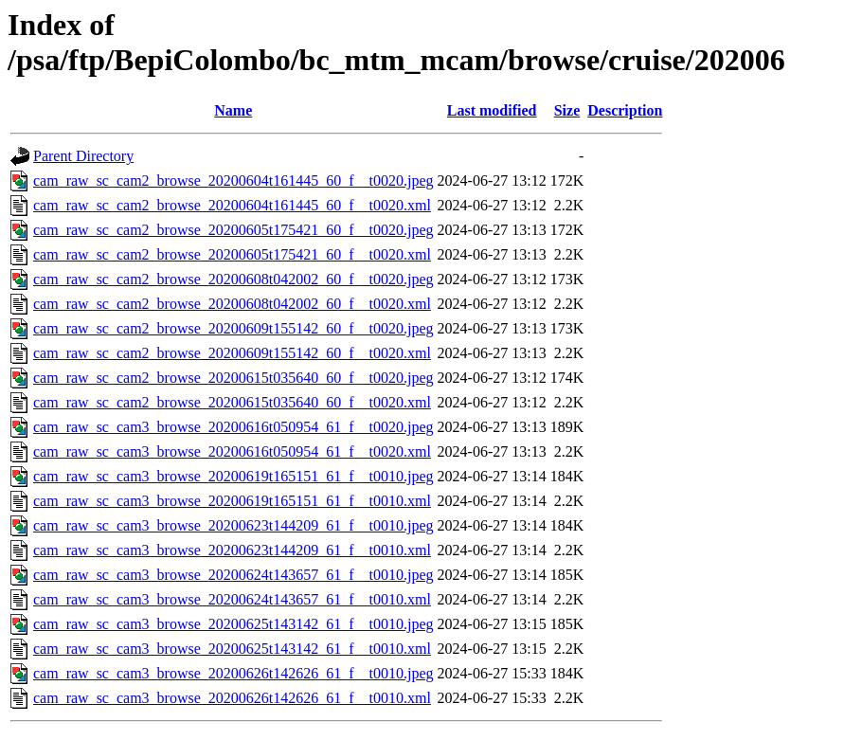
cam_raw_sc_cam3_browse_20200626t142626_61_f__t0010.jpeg (233, 673)
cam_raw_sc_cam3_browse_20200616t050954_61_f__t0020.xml (232, 451)
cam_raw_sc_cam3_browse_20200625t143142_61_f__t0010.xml (232, 649)
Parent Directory (83, 156)
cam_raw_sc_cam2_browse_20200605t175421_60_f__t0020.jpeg (233, 230)
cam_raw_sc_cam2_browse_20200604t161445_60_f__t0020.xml (232, 205)
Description (624, 110)
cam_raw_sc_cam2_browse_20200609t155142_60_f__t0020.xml (232, 353)
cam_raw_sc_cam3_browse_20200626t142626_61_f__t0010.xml (232, 698)
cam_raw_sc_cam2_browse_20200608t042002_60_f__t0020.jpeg (233, 279)
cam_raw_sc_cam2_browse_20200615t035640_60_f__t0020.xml (232, 402)
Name (233, 110)
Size (567, 110)
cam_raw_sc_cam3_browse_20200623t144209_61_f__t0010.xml (232, 550)
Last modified (492, 110)
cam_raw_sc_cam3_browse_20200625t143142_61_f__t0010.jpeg (233, 624)
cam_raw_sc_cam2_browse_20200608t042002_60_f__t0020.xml (232, 304)
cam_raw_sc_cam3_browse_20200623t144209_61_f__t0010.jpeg (233, 525)
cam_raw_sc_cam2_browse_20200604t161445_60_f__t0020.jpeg (233, 180)
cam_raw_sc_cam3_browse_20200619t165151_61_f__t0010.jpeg (233, 476)
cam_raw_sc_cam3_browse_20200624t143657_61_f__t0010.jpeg (233, 575)
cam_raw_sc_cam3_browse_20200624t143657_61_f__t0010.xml (232, 599)
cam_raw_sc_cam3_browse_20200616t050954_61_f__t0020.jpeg (233, 427)
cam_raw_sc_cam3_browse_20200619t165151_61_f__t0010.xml (232, 501)
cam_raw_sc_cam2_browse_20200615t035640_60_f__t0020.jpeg (233, 378)
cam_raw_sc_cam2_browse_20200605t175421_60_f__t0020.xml (232, 254)
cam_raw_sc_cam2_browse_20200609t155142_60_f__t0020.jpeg (233, 328)
